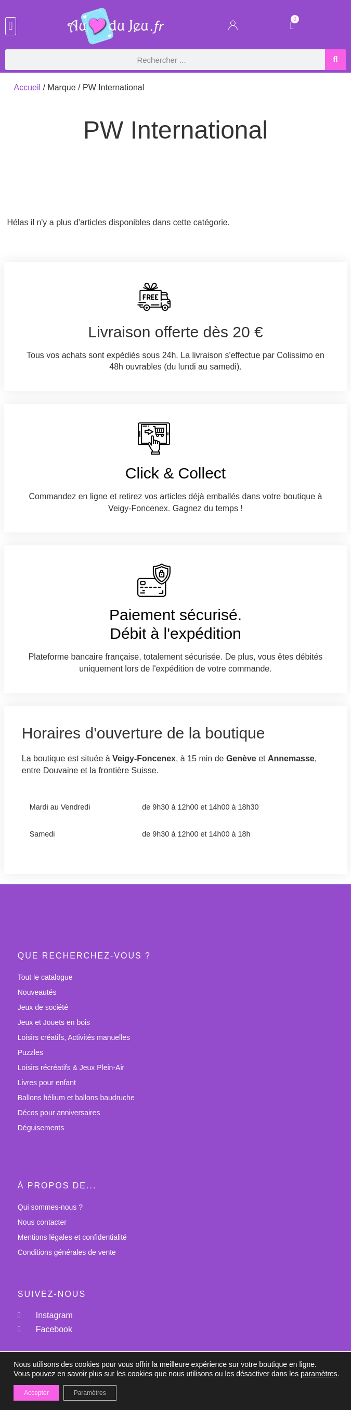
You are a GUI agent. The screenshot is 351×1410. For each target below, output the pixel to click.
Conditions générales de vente (67, 1252)
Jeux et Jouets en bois (54, 1022)
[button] (10, 26)
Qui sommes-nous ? (50, 1207)
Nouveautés (37, 992)
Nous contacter (42, 1222)
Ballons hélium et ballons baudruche (76, 1097)
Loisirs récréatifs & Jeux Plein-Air (71, 1067)
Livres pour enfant (47, 1082)
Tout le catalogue (45, 977)
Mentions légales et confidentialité (72, 1237)
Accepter (36, 1393)
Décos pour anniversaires (59, 1112)
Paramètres (90, 1393)
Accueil (27, 87)
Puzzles (30, 1052)
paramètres (319, 1374)
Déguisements (41, 1128)
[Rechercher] (335, 59)
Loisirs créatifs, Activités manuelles (74, 1037)
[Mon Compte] (233, 27)
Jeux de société (43, 1007)
